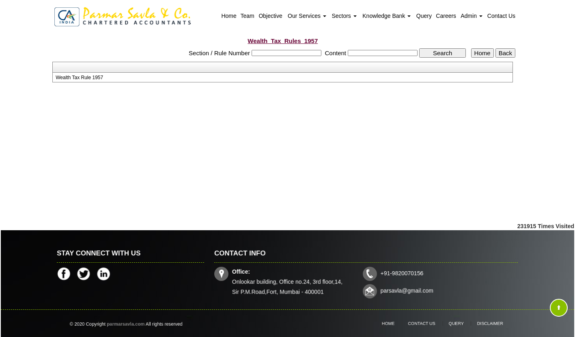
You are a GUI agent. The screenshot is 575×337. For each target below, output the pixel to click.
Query (424, 16)
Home (228, 16)
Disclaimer (480, 324)
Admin (471, 16)
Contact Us (501, 16)
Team (247, 16)
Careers (446, 16)
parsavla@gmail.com (406, 290)
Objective (270, 16)
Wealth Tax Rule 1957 (79, 77)
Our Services (307, 16)
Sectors (344, 16)
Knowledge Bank (386, 16)
